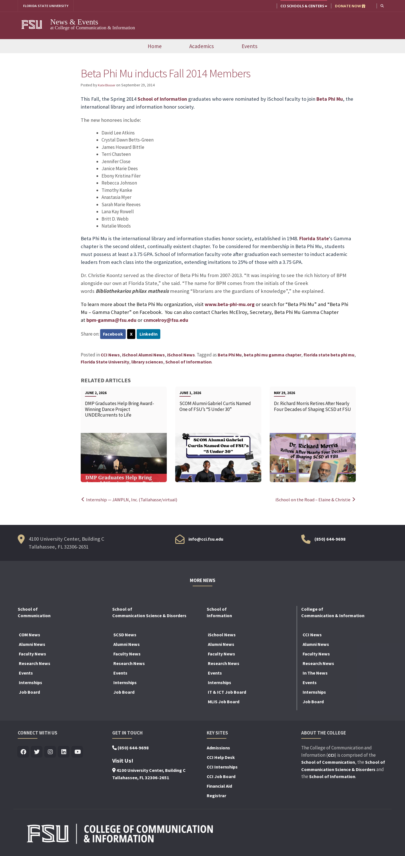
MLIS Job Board (223, 702)
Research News (34, 664)
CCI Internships (222, 767)
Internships (30, 683)
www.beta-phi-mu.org (231, 304)
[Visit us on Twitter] (37, 752)
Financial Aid (219, 786)
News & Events (74, 22)
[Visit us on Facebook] (23, 752)
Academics (201, 46)
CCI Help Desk (221, 758)
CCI (331, 755)
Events (249, 46)
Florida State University (105, 362)
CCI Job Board (221, 777)
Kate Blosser (108, 85)
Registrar (216, 796)
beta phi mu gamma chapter (272, 355)
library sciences (147, 362)
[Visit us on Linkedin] (64, 752)
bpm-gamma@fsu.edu (112, 320)
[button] (382, 6)
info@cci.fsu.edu (205, 539)
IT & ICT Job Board (227, 692)
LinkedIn (149, 334)
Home (155, 46)
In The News (315, 673)
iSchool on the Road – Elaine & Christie (314, 500)
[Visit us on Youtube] (77, 752)
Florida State (314, 238)
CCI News (110, 355)
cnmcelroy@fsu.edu (169, 320)
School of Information (163, 99)
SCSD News (124, 635)
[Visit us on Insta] (50, 752)
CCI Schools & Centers (303, 5)
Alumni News (32, 645)
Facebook (113, 334)
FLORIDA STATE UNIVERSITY (48, 5)
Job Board (29, 692)
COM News (29, 635)
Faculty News (32, 654)
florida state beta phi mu (328, 355)
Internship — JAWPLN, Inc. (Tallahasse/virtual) (130, 500)
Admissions (218, 748)
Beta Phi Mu (332, 99)
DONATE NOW (349, 5)
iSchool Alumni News (143, 355)
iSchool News (181, 355)
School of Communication (328, 762)
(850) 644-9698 (330, 539)
